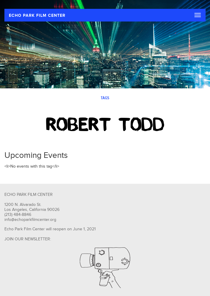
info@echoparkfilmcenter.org (30, 219)
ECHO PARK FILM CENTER (37, 15)
